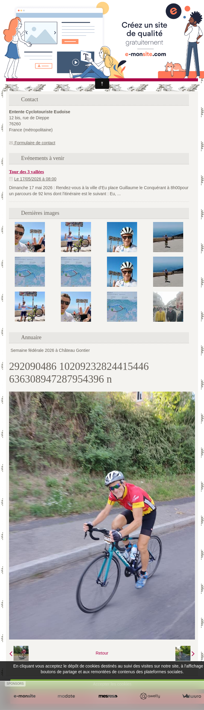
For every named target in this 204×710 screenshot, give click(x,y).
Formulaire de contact (32, 142)
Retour (102, 653)
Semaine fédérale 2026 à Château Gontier (50, 350)
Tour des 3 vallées (26, 171)
